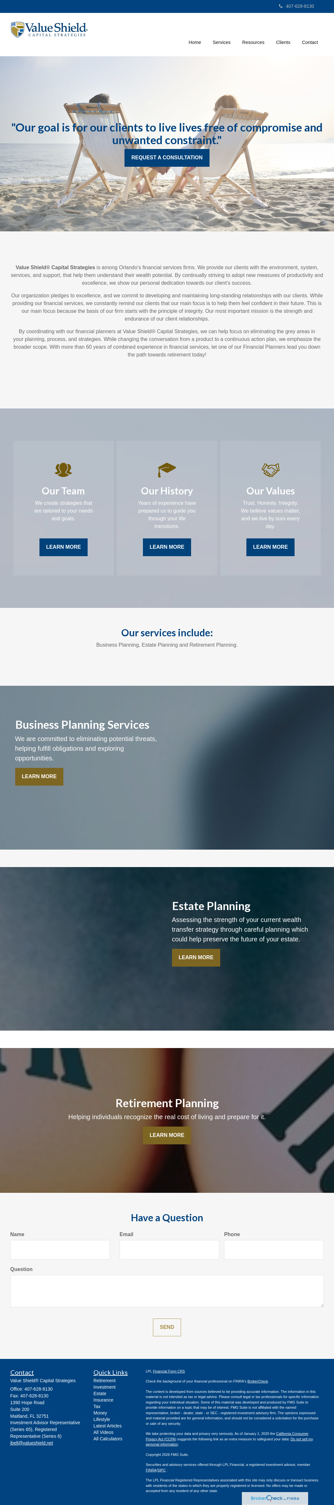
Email (127, 1234)
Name (17, 1234)
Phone (232, 1234)
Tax (97, 1406)
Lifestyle (101, 1419)
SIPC (161, 1470)
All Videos (103, 1432)
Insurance (103, 1400)
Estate (99, 1393)
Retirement (104, 1380)
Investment (104, 1387)
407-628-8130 (296, 6)
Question (21, 1269)
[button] (221, 33)
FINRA (151, 1470)
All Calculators (107, 1438)
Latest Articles (107, 1425)
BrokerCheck (257, 1381)
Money (100, 1412)
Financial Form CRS (169, 1371)
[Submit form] (167, 1327)
